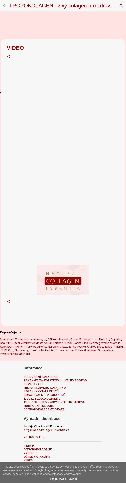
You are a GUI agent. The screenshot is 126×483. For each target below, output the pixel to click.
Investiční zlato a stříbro (15, 354)
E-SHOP (29, 446)
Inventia (64, 339)
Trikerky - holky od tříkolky (29, 346)
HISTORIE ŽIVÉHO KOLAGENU (45, 387)
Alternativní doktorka (34, 343)
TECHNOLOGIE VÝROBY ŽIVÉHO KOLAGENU (54, 402)
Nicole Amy (21, 350)
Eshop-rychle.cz (57, 346)
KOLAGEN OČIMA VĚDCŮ (41, 391)
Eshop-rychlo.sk (78, 346)
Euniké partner (64, 350)
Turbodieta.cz (23, 339)
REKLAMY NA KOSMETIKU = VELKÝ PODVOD (55, 380)
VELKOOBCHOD (34, 437)
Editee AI (80, 350)
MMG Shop (96, 346)
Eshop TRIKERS (114, 346)
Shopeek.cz (7, 339)
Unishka (104, 339)
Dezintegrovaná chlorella (104, 343)
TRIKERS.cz (6, 350)
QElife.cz (53, 339)
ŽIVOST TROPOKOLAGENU (42, 398)
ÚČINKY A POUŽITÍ (37, 456)
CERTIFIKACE (33, 384)
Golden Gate (105, 350)
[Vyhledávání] (121, 6)
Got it (73, 479)
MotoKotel (47, 350)
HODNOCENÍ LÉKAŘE (39, 405)
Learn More (58, 479)
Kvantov (35, 350)
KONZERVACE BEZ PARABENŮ (44, 395)
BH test (15, 343)
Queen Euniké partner (84, 339)
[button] (8, 56)
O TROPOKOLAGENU (38, 449)
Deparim (116, 339)
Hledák (68, 343)
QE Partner (56, 343)
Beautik (5, 343)
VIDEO (28, 460)
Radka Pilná (81, 343)
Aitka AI (92, 350)
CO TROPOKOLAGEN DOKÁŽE (44, 409)
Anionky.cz (39, 339)
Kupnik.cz (6, 346)
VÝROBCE (30, 453)
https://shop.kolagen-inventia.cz (46, 430)
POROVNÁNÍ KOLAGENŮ (41, 376)
